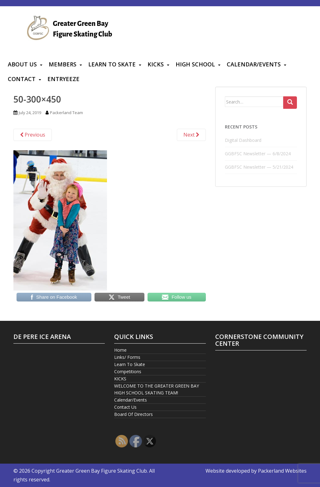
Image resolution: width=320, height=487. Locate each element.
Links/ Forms (127, 357)
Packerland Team (66, 112)
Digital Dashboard (243, 140)
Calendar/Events (254, 64)
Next (191, 134)
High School (195, 64)
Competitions (127, 371)
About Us (22, 64)
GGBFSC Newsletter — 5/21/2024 (259, 167)
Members (62, 64)
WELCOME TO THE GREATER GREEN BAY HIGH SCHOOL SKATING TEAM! (156, 389)
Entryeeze (63, 79)
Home (120, 350)
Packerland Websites (282, 470)
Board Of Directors (133, 414)
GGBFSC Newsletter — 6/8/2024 (258, 154)
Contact (22, 79)
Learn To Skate (112, 64)
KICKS (156, 64)
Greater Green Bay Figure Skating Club (101, 470)
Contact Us (125, 407)
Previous (32, 134)
